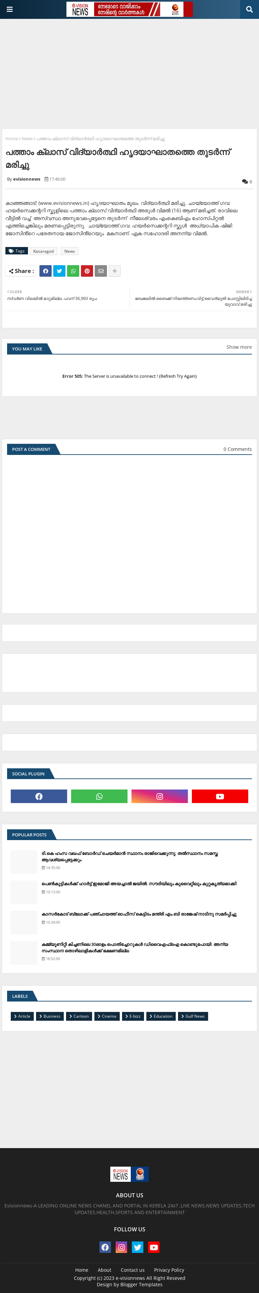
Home (11, 138)
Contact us (133, 1270)
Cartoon (81, 1016)
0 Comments (238, 449)
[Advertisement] (130, 71)
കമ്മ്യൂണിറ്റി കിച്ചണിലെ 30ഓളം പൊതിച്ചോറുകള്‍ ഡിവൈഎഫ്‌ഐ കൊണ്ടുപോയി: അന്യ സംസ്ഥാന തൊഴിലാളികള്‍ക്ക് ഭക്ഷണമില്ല (134, 947)
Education (163, 1016)
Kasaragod (43, 251)
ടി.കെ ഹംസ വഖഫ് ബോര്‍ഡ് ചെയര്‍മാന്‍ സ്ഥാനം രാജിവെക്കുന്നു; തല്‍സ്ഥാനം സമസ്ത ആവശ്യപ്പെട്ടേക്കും (129, 856)
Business (52, 1016)
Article (24, 1016)
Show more (239, 347)
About (104, 1270)
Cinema (109, 1016)
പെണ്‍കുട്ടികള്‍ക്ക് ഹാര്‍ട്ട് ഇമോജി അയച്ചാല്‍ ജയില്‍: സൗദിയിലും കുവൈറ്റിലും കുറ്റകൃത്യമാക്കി (138, 884)
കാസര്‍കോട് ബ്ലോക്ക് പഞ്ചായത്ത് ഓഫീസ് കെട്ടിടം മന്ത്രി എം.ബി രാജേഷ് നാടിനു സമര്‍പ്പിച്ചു (138, 914)
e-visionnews (130, 1278)
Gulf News (195, 1016)
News (27, 138)
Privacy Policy (169, 1270)
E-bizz (135, 1016)
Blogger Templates (141, 1284)
